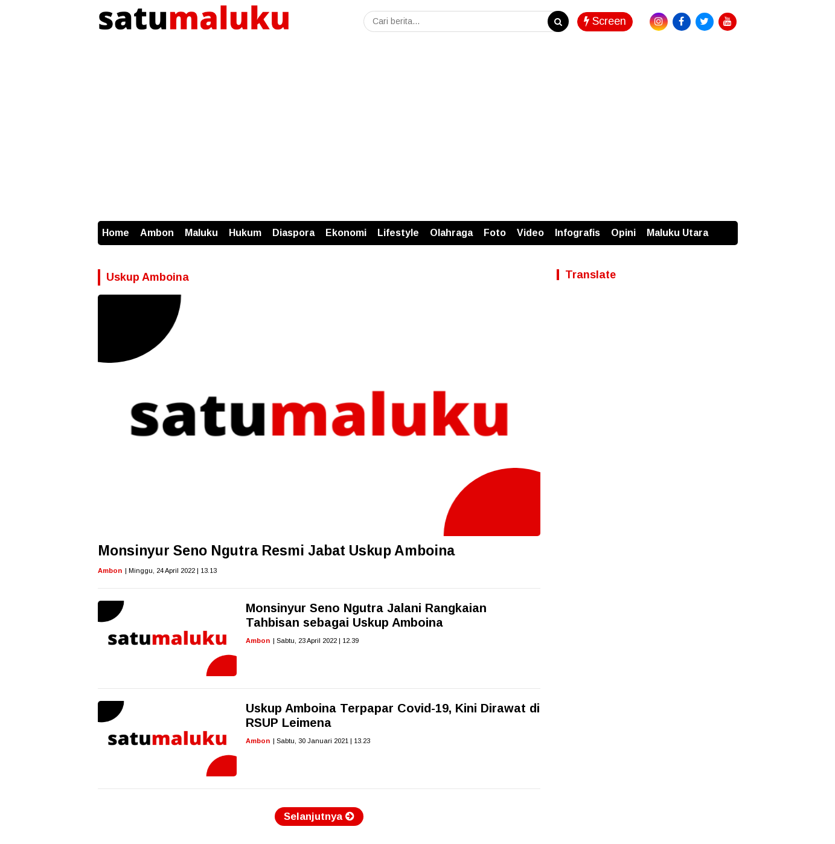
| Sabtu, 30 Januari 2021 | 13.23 (321, 740)
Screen (605, 21)
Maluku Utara (677, 233)
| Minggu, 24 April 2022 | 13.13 (171, 570)
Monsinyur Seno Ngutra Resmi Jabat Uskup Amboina (276, 550)
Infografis (577, 233)
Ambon (157, 233)
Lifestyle (398, 233)
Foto (495, 233)
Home (115, 233)
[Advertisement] (418, 130)
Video (530, 233)
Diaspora (293, 233)
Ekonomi (345, 233)
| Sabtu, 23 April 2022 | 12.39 (316, 640)
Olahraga (451, 233)
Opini (623, 233)
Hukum (245, 233)
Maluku (201, 233)
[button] (726, 227)
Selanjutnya (319, 816)
